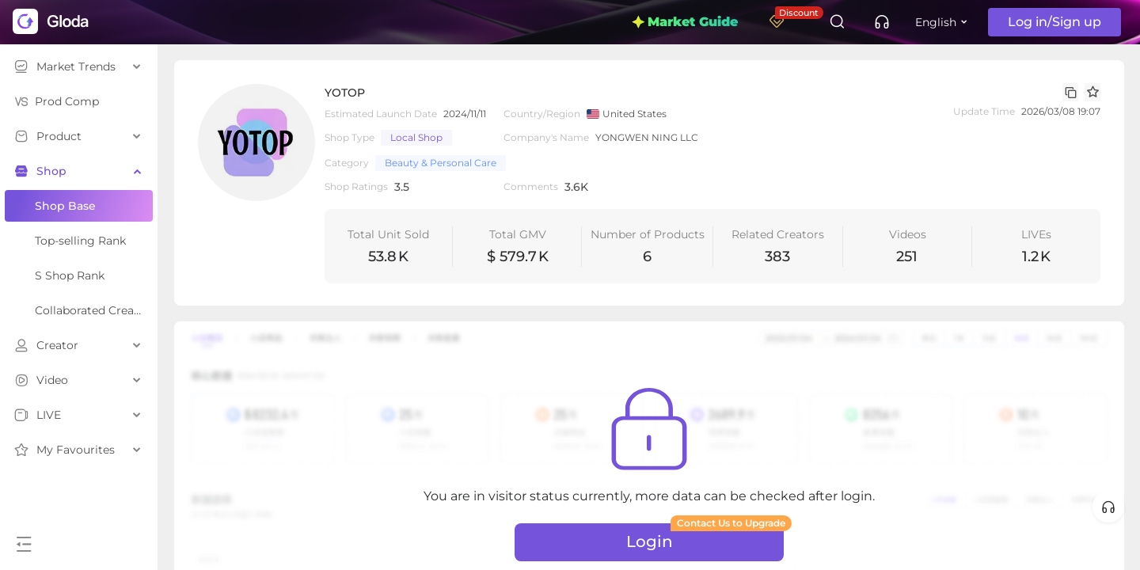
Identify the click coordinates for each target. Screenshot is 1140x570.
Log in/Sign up (1054, 21)
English (935, 22)
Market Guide (685, 21)
